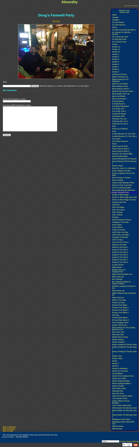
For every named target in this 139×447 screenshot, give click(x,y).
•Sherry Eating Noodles (121, 381)
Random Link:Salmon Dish (124, 11)
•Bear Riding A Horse (120, 86)
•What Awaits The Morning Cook (124, 408)
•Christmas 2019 (118, 116)
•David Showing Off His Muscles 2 (124, 162)
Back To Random (9, 427)
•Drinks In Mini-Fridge (120, 195)
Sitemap (135, 441)
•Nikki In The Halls (119, 300)
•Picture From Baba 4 (120, 313)
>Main (114, 15)
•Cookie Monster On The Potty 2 (124, 136)
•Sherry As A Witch (119, 378)
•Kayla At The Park (119, 245)
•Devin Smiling (117, 180)
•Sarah (114, 361)
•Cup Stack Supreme (120, 141)
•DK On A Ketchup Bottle (121, 188)
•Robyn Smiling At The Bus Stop (124, 344)
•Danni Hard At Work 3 (120, 151)
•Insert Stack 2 (117, 227)
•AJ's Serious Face (119, 42)
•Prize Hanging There (120, 323)
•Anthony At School (119, 74)
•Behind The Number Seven (122, 91)
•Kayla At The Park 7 (120, 260)
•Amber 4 (115, 59)
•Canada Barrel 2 (118, 104)
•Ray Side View (118, 334)
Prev (54, 21)
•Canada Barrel (118, 101)
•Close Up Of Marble (120, 129)
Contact (123, 441)
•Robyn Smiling (118, 339)
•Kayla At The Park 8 (120, 262)
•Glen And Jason (118, 210)
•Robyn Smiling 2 (118, 342)
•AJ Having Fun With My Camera (121, 33)
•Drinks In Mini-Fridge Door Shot (124, 197)
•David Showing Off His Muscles (124, 159)
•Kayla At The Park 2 (120, 247)
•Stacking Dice (117, 391)
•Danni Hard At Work (120, 146)
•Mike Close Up (118, 277)
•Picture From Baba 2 (120, 308)
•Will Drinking (117, 429)
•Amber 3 (115, 57)
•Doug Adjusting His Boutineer (123, 190)
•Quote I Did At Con (119, 325)
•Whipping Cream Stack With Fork (123, 423)
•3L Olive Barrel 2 (118, 25)
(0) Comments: (10, 90)
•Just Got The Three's (120, 242)
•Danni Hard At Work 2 (120, 149)
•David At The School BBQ (122, 154)
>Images (115, 17)
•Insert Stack (117, 225)
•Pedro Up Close (118, 303)
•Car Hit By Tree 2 (119, 111)
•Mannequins (117, 267)
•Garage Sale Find (119, 202)
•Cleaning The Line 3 (120, 124)
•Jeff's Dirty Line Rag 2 (120, 235)
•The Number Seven (119, 398)
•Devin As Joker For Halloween (124, 168)
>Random (115, 20)
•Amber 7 (115, 67)
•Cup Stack (116, 139)
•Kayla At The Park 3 (120, 250)
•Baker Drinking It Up (120, 77)
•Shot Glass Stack (119, 388)
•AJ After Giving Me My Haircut (124, 30)
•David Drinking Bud (119, 156)
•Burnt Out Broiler (118, 96)
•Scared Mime (117, 373)
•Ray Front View (118, 332)
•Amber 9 (115, 72)
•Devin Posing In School (121, 178)
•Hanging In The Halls (120, 222)
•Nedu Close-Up (118, 291)
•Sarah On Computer (120, 371)
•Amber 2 (115, 54)
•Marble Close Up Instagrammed (118, 271)
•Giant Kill (115, 205)
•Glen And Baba (118, 207)
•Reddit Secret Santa (120, 337)
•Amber (115, 44)
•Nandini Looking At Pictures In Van (124, 287)
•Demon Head (117, 166)
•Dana (114, 144)
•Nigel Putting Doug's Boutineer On (124, 294)
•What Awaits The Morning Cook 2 (124, 411)
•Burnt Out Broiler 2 (119, 99)
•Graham (115, 217)
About (129, 441)
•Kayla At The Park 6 (120, 257)
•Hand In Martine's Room (121, 220)
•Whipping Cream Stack (121, 419)
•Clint (114, 126)
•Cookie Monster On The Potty (123, 134)
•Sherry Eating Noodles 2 (121, 383)
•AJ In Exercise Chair (120, 37)
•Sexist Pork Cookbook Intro (122, 376)
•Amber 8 (115, 69)
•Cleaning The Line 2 (120, 121)
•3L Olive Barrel (118, 22)
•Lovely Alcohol (118, 265)
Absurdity (69, 2)
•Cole (114, 131)
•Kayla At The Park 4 (120, 252)
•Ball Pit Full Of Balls (120, 84)
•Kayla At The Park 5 (120, 255)
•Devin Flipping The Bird (121, 171)
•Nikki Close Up (118, 298)
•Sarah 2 (115, 363)
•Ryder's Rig (116, 356)
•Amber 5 (115, 62)
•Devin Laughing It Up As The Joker (123, 174)
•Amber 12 (116, 52)
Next (58, 21)
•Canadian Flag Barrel (120, 106)
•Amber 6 (115, 64)
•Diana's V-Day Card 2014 (122, 185)
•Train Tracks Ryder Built (121, 405)
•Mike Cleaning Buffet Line (122, 274)
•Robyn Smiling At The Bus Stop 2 (124, 348)
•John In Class (117, 240)
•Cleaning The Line (119, 119)
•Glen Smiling (117, 212)
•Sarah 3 (115, 366)
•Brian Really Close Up (120, 94)
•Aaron (114, 27)
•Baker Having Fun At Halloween (120, 80)
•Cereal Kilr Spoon (119, 114)
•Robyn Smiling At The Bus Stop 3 (124, 352)
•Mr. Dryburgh (117, 279)
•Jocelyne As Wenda (120, 237)
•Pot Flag (115, 315)
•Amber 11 (116, 49)
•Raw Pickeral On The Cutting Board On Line (123, 328)
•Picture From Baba (119, 305)
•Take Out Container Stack (122, 396)
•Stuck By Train (118, 393)
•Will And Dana (117, 426)
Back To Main (8, 431)
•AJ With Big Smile (119, 39)
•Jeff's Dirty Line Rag (120, 232)
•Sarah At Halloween (120, 368)
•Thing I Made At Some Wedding (121, 402)
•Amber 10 (116, 47)
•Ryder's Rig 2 (117, 358)
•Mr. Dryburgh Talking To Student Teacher (121, 283)
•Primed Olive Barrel (119, 318)
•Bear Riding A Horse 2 (121, 89)
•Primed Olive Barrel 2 (120, 320)
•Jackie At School (118, 230)
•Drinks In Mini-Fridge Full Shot (124, 200)
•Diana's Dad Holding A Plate (123, 183)
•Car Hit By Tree (118, 109)
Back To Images (9, 429)
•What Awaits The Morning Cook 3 (124, 416)
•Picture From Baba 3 (120, 310)
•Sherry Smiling (118, 386)
